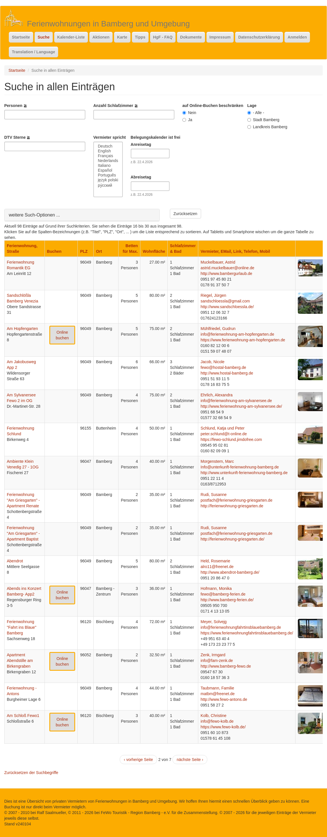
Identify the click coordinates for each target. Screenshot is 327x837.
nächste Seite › (190, 759)
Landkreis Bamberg (267, 127)
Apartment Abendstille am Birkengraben (20, 660)
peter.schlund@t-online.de (224, 434)
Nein (189, 112)
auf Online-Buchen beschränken (212, 105)
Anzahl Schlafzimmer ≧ (115, 105)
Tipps (140, 37)
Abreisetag (141, 177)
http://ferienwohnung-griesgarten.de (232, 506)
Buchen (54, 251)
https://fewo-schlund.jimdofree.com (231, 439)
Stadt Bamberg (263, 119)
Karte (122, 37)
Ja (187, 119)
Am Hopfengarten (22, 328)
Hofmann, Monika (216, 588)
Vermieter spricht (109, 137)
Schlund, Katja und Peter (222, 428)
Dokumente (191, 37)
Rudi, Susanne (214, 494)
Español (108, 170)
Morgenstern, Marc (217, 461)
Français (108, 155)
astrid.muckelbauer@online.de (227, 268)
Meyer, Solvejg (214, 621)
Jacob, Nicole (212, 361)
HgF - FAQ (162, 37)
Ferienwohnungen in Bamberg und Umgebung (108, 23)
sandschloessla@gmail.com (225, 301)
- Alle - (255, 112)
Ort (99, 251)
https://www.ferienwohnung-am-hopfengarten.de (243, 340)
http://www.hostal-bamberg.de (227, 373)
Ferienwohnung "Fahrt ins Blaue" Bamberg (21, 627)
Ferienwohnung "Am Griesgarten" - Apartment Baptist (23, 533)
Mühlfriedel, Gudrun (218, 328)
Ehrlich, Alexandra (217, 395)
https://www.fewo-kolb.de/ (223, 727)
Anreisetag (141, 144)
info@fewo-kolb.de (217, 721)
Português (108, 175)
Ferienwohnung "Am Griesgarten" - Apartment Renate (23, 500)
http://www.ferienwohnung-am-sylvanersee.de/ (241, 406)
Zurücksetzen (185, 213)
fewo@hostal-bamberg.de (223, 367)
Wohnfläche (154, 251)
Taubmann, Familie (217, 688)
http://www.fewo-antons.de (224, 699)
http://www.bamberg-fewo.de (226, 666)
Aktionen (100, 37)
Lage (252, 105)
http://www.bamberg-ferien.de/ (227, 600)
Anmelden (297, 37)
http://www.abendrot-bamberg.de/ (230, 572)
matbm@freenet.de (218, 693)
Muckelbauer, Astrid (218, 262)
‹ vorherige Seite (138, 759)
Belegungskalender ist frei (155, 137)
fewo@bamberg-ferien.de (223, 594)
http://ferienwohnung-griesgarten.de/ (232, 539)
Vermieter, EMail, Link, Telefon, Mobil (235, 251)
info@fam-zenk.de (217, 660)
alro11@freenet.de (217, 566)
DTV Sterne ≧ (17, 137)
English (108, 151)
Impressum (220, 37)
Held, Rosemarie (215, 561)
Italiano (108, 165)
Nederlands (108, 160)
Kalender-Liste (71, 37)
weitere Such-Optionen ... (34, 214)
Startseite (21, 37)
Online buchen (62, 335)
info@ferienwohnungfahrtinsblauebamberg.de (241, 627)
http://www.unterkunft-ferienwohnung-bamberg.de (244, 472)
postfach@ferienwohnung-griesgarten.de (236, 500)
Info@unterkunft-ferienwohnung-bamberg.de (240, 467)
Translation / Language (33, 52)
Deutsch (108, 146)
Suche (44, 37)
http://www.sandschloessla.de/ (227, 306)
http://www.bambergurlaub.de (226, 273)
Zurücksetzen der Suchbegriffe (31, 772)
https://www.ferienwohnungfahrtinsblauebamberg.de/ (247, 633)
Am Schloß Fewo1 (23, 715)
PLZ (83, 251)
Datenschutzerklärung (259, 37)
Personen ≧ (15, 105)
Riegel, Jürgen (213, 295)
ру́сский (108, 185)
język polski (108, 180)
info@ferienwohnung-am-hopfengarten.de (237, 334)
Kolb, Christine (213, 715)
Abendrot (15, 561)
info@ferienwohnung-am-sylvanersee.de (236, 400)
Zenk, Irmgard (213, 655)
